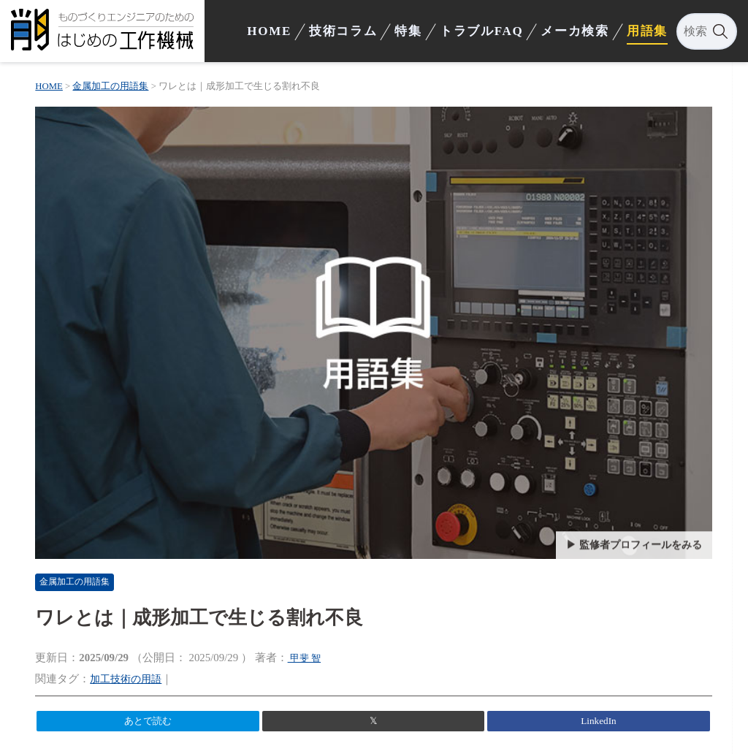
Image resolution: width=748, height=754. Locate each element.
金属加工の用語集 (91, 566)
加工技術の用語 (138, 663)
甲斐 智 (316, 642)
